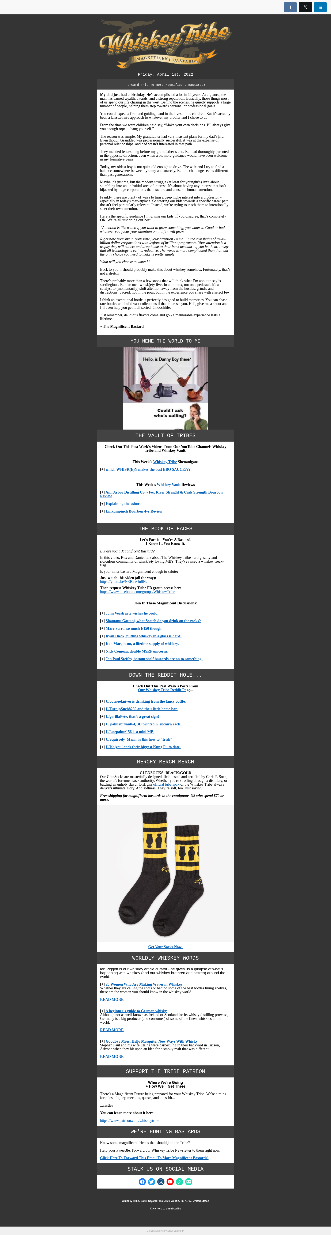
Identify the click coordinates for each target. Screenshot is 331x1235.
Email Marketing (155, 1231)
